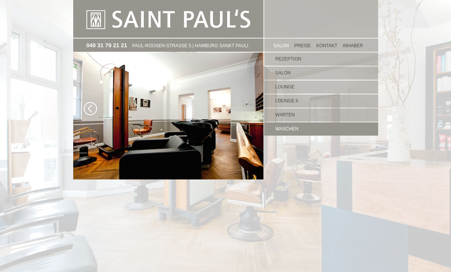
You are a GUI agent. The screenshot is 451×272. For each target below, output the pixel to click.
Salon (283, 73)
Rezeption (289, 59)
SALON (281, 45)
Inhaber (353, 45)
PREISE (302, 45)
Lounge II (287, 101)
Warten (285, 114)
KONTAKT (326, 45)
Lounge (285, 87)
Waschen (287, 128)
